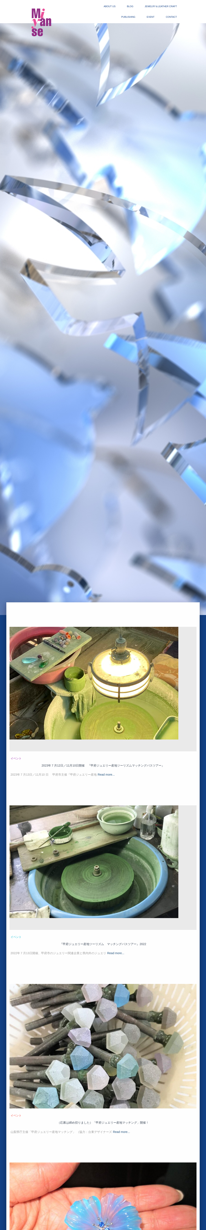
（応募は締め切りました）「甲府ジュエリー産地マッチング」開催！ (103, 1122)
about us (109, 6)
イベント (16, 758)
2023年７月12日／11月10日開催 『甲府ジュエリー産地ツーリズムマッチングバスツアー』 (103, 765)
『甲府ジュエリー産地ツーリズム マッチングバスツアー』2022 (103, 944)
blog (130, 6)
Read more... (106, 774)
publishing (128, 17)
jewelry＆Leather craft (161, 6)
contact (171, 17)
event (150, 17)
